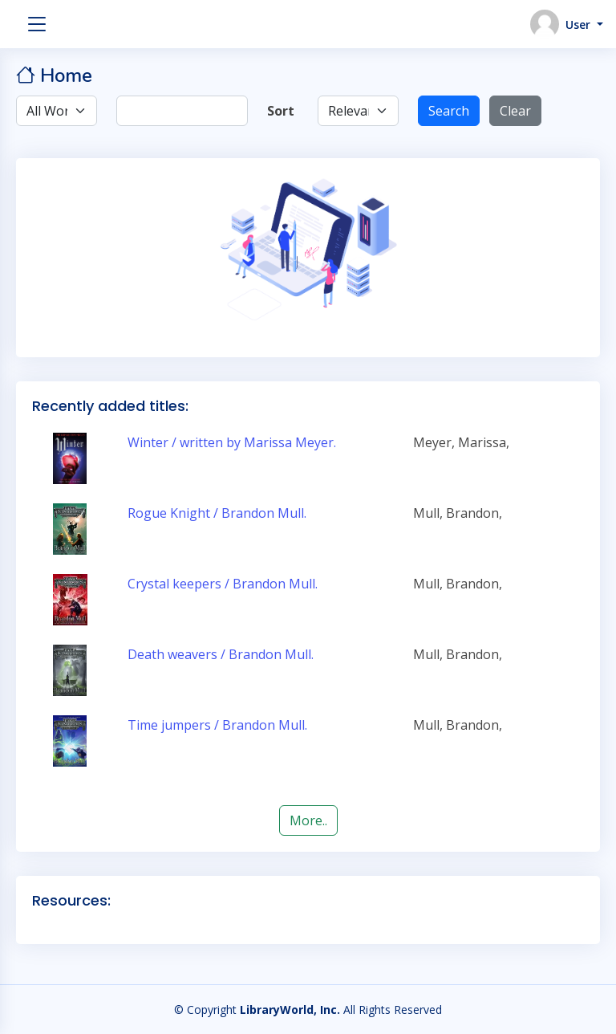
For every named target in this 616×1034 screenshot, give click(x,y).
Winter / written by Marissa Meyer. (232, 442)
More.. (308, 820)
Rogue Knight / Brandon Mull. (217, 513)
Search (448, 111)
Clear (515, 111)
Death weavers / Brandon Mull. (221, 654)
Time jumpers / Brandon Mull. (217, 725)
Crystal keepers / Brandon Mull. (223, 583)
